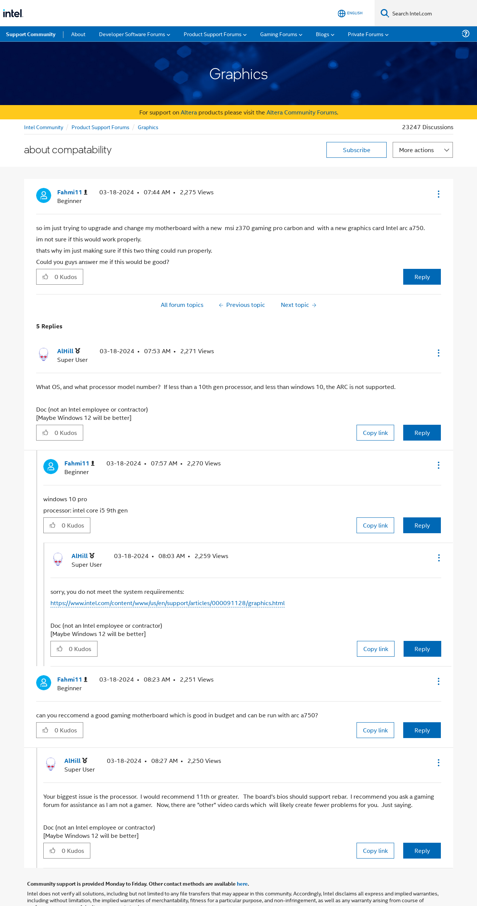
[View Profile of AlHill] (68, 351)
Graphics (148, 127)
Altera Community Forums (302, 112)
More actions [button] (416, 149)
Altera (189, 112)
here (242, 883)
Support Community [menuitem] (30, 34)
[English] (350, 13)
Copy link (375, 432)
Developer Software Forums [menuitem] (132, 34)
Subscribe (356, 149)
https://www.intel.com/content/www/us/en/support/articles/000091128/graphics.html (167, 602)
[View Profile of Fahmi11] (72, 192)
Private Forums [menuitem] (366, 34)
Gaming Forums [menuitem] (278, 34)
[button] (438, 194)
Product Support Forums (101, 127)
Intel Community (43, 127)
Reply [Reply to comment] (422, 432)
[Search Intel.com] (433, 13)
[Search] (385, 13)
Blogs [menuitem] (322, 34)
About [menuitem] (78, 34)
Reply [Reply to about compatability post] (422, 276)
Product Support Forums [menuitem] (213, 34)
